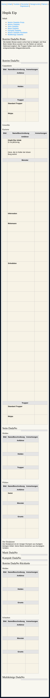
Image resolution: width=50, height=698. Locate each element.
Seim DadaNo (13, 26)
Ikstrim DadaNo (14, 24)
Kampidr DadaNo (14, 31)
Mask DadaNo (13, 28)
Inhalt (10, 4)
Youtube (16, 4)
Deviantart (25, 4)
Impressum (24, 6)
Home (4, 4)
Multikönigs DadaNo (15, 35)
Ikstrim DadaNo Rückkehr (17, 33)
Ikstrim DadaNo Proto (16, 22)
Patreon (44, 4)
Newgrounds (35, 4)
